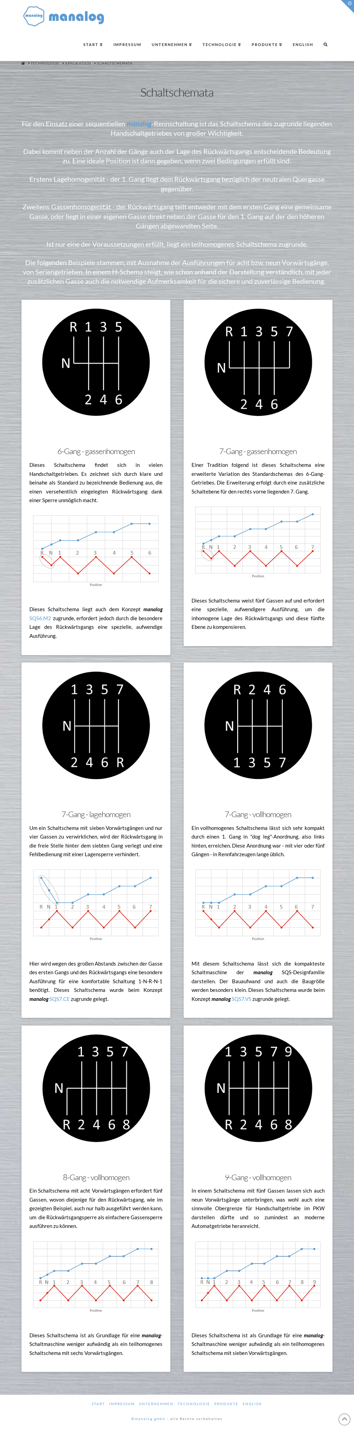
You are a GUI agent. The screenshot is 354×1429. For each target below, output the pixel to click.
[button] (347, 6)
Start (98, 1404)
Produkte (226, 1404)
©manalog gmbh (148, 1419)
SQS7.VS (241, 999)
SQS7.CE (59, 999)
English (252, 1404)
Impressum (122, 1404)
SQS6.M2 (40, 618)
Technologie (194, 1404)
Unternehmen (156, 1404)
